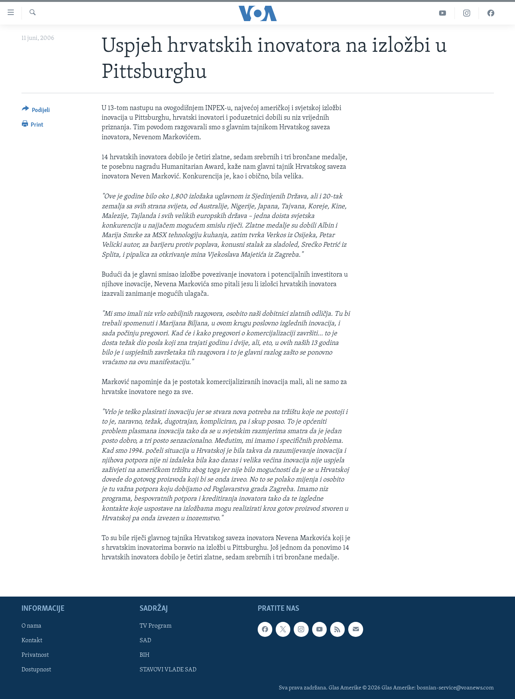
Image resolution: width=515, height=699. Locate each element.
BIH (145, 655)
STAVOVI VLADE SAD (168, 670)
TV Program (155, 626)
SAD (145, 641)
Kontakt (31, 641)
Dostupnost (36, 670)
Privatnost (35, 655)
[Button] (36, 111)
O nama (31, 626)
